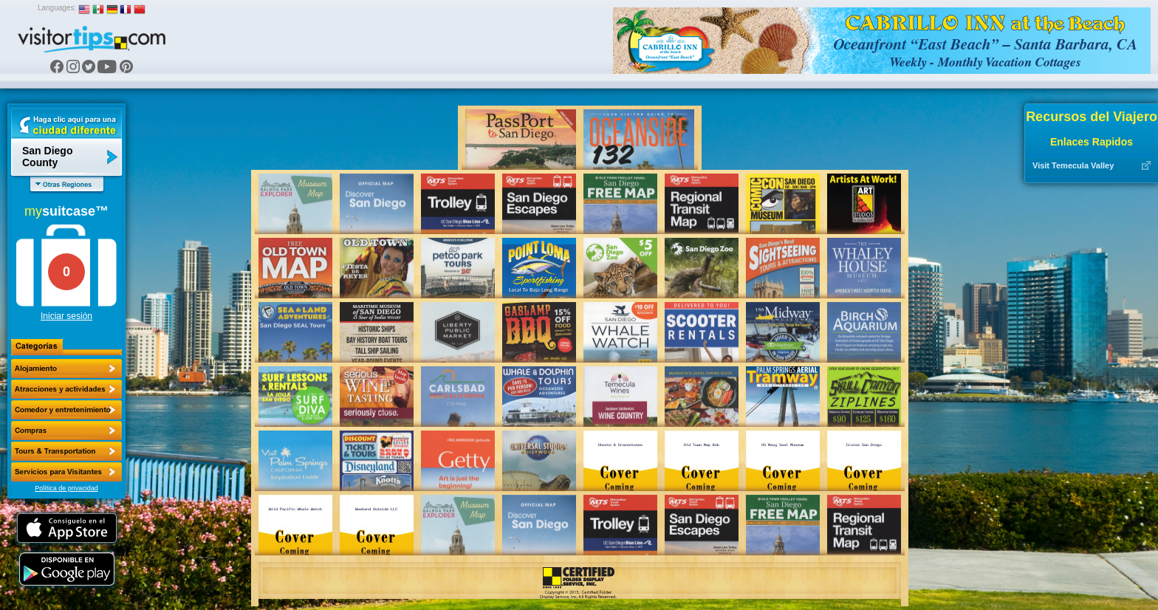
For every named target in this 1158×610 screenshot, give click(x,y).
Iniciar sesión (66, 316)
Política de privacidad (66, 488)
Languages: (57, 8)
